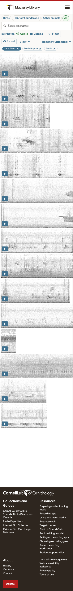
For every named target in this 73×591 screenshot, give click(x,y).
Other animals (51, 18)
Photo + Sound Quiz (51, 529)
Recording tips (48, 513)
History (7, 565)
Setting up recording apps (54, 537)
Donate (10, 583)
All (65, 18)
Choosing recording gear (54, 541)
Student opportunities (52, 552)
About (8, 560)
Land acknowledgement (53, 559)
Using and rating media (53, 517)
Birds (6, 18)
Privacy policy (47, 570)
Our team (8, 569)
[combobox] (39, 26)
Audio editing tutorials (52, 533)
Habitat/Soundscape (26, 18)
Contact (7, 573)
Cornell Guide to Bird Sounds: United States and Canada (18, 514)
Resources (47, 501)
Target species (48, 525)
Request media (48, 521)
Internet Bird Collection (16, 525)
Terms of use (47, 574)
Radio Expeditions (13, 521)
